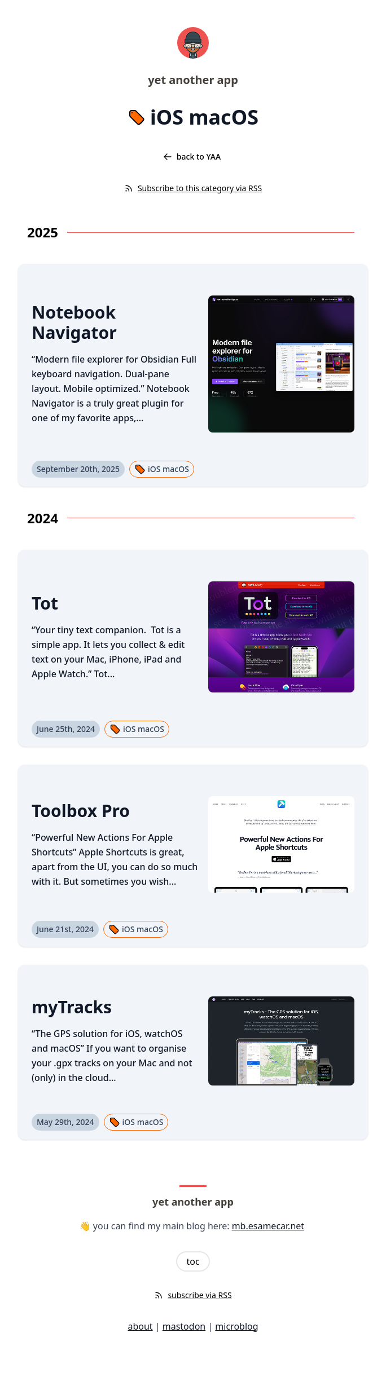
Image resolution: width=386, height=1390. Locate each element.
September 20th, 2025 (78, 469)
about (140, 1326)
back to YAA (192, 156)
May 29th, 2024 (65, 1122)
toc (192, 1261)
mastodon (184, 1326)
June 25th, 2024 (66, 728)
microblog (236, 1326)
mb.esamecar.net (268, 1226)
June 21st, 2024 (65, 929)
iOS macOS (161, 469)
